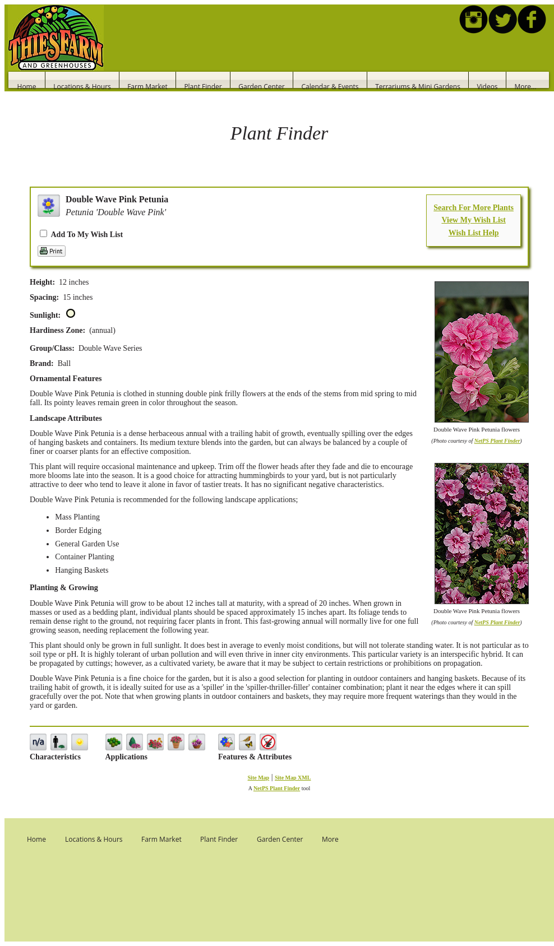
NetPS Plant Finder (497, 441)
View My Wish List (473, 220)
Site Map (259, 778)
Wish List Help (474, 233)
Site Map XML (293, 778)
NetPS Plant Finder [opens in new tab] (276, 788)
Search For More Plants (473, 207)
